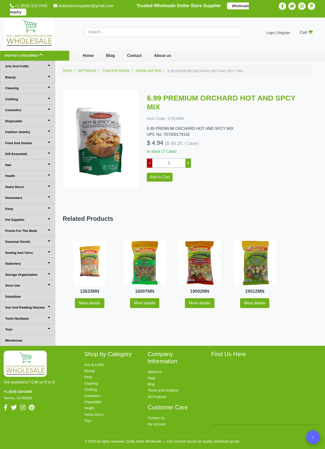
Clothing (27, 99)
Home (88, 55)
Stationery (27, 263)
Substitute (13, 296)
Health (27, 175)
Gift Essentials (27, 154)
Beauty (27, 77)
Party (27, 209)
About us (162, 55)
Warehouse (13, 340)
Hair (27, 165)
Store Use (27, 285)
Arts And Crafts (27, 66)
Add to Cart (160, 177)
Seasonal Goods (27, 241)
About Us (155, 372)
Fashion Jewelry (27, 132)
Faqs (151, 378)
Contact (134, 55)
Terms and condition (163, 390)
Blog (110, 55)
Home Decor (27, 187)
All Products (157, 397)
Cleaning (27, 88)
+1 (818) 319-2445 (29, 6)
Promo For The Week (27, 230)
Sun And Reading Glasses (27, 307)
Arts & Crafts (94, 365)
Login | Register (278, 33)
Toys (27, 329)
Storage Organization (27, 274)
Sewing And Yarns (27, 252)
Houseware (27, 197)
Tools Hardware (27, 318)
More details (89, 303)
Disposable (27, 121)
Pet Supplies (27, 219)
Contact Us (156, 418)
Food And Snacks (27, 143)
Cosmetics (27, 110)
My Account (156, 424)
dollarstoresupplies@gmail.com (83, 6)
